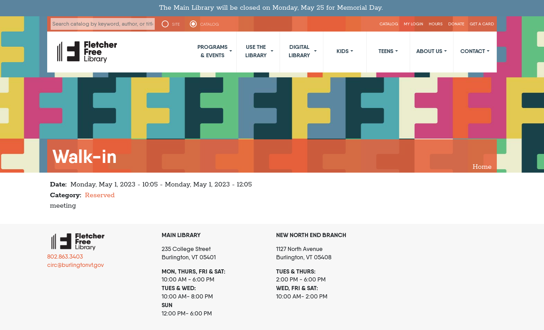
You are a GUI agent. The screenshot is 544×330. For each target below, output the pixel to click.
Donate (456, 23)
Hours (436, 23)
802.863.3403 (65, 256)
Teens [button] (386, 50)
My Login (413, 23)
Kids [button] (343, 50)
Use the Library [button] (256, 51)
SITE (176, 24)
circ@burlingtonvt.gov (75, 264)
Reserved (100, 195)
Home (482, 167)
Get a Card (482, 23)
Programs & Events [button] (212, 51)
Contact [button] (472, 50)
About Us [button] (429, 50)
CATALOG (209, 24)
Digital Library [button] (299, 51)
